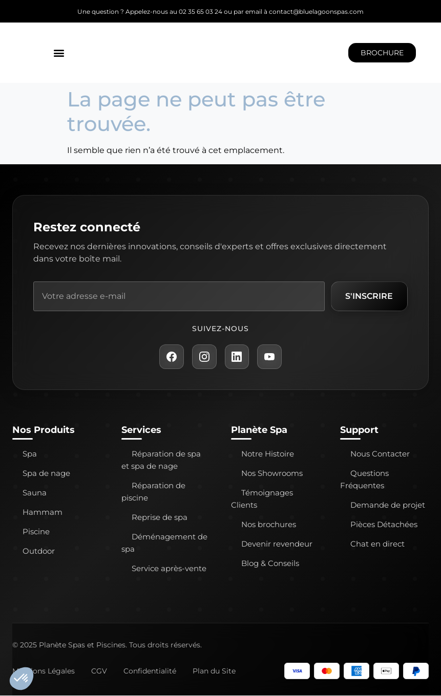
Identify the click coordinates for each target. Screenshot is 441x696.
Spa (30, 454)
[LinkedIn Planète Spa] (237, 356)
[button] (59, 53)
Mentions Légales (43, 671)
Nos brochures (268, 525)
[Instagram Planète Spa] (204, 356)
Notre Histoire (267, 454)
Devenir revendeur (276, 544)
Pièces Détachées (383, 525)
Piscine (36, 532)
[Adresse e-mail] (178, 296)
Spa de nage (46, 473)
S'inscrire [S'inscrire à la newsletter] (369, 296)
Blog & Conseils (270, 564)
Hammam (42, 512)
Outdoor (39, 551)
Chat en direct (377, 544)
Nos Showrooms (272, 473)
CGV (99, 671)
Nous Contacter (380, 454)
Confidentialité (149, 671)
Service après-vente (169, 569)
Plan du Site (214, 671)
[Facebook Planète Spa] (171, 356)
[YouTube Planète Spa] (270, 356)
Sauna (35, 493)
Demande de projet (387, 505)
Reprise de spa (159, 518)
